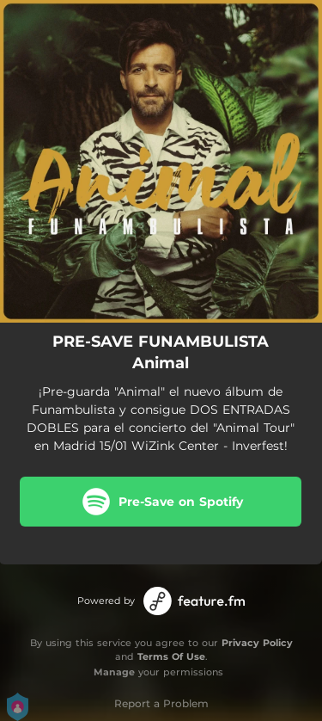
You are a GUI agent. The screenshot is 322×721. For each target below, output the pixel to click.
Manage (114, 672)
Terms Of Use (171, 656)
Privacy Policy (257, 643)
